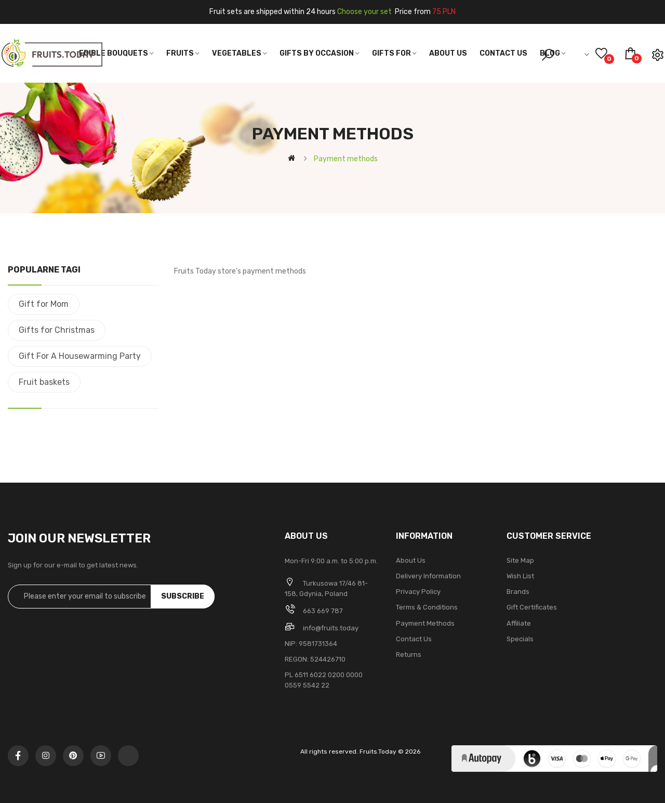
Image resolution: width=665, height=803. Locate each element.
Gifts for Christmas (57, 330)
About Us (410, 560)
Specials (520, 639)
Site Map (520, 560)
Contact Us (414, 639)
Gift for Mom (44, 304)
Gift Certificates (532, 607)
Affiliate (519, 623)
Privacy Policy (418, 591)
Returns (408, 654)
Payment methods (425, 623)
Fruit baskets (44, 382)
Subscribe (182, 596)
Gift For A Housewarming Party (80, 356)
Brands (518, 591)
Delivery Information (428, 576)
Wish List (520, 576)
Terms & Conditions (427, 607)
